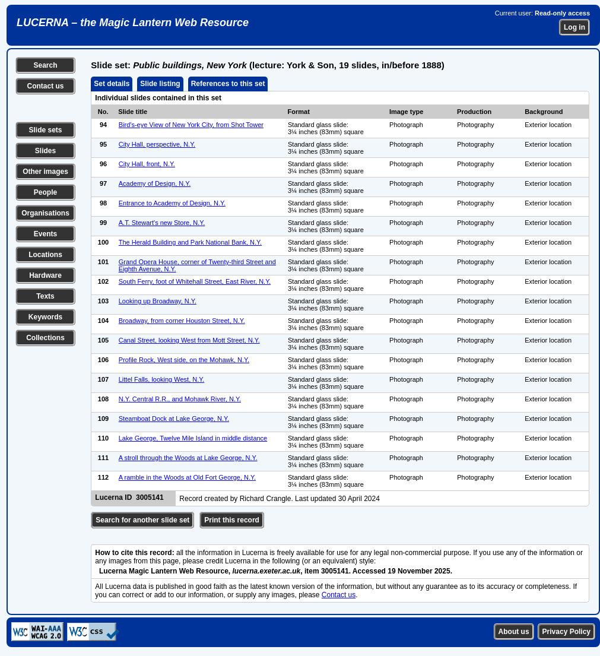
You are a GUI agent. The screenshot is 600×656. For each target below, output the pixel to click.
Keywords (45, 317)
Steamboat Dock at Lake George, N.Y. (174, 418)
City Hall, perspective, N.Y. (157, 144)
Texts (45, 296)
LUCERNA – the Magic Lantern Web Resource (133, 22)
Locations (45, 255)
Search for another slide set (142, 520)
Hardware (45, 275)
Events (45, 234)
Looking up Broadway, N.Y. (157, 301)
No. (103, 111)
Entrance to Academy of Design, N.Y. (172, 203)
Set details (111, 84)
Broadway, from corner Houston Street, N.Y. (182, 320)
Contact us (45, 86)
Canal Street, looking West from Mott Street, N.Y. (189, 340)
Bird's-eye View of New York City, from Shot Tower (191, 124)
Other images (45, 171)
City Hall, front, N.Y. (147, 163)
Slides (45, 151)
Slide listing (160, 84)
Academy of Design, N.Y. (155, 183)
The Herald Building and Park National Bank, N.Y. (190, 242)
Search (45, 65)
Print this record (231, 520)
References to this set (228, 84)
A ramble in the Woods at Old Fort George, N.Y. (187, 477)
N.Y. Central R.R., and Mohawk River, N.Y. (180, 399)
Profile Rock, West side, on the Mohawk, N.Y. (184, 359)
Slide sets (45, 130)
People (45, 192)
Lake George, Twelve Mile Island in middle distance (193, 438)
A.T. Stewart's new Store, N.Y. (162, 222)
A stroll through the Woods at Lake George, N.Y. (188, 457)
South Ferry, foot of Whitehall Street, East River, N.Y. (195, 281)
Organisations (45, 213)
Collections (45, 338)
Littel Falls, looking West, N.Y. (162, 379)
